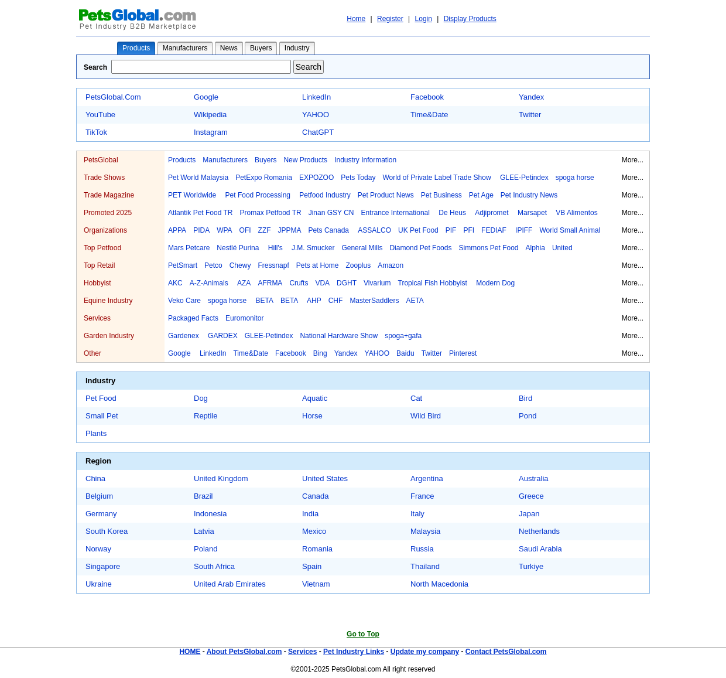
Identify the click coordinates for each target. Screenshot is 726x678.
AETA (414, 301)
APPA (177, 230)
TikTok (96, 132)
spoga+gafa (403, 336)
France (422, 496)
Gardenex (184, 336)
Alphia (535, 248)
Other (92, 353)
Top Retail (99, 265)
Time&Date (429, 114)
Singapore (102, 566)
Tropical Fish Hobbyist (434, 283)
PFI (468, 230)
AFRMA (270, 283)
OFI (245, 230)
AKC (175, 283)
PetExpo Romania (263, 177)
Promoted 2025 (108, 213)
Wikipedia (210, 114)
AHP (314, 301)
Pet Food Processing (259, 195)
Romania (317, 548)
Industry (297, 48)
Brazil (203, 496)
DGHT (347, 283)
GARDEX (223, 336)
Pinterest (463, 353)
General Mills (361, 248)
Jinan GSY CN (331, 213)
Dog (201, 398)
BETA (264, 301)
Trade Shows (104, 177)
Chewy (240, 265)
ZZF (264, 230)
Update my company (425, 652)
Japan (529, 513)
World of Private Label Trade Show (437, 177)
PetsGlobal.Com (113, 97)
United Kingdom (221, 478)
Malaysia (425, 531)
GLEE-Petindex (524, 177)
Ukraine (98, 584)
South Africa (214, 566)
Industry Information (365, 160)
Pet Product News (386, 195)
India (310, 513)
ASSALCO (374, 230)
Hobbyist (97, 283)
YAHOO (315, 114)
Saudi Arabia (540, 548)
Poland (205, 548)
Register (390, 19)
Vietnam (316, 584)
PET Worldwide (193, 195)
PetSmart (182, 265)
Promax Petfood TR (271, 213)
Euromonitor (244, 318)
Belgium (99, 496)
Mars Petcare (189, 248)
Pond (527, 415)
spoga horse (575, 177)
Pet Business (441, 195)
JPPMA (290, 230)
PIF (451, 230)
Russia (422, 548)
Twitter (530, 114)
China (95, 478)
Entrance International (396, 213)
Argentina (426, 478)
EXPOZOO (316, 177)
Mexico (314, 531)
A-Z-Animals (210, 283)
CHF (335, 301)
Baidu (405, 353)
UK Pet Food (418, 230)
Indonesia (210, 513)
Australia (534, 478)
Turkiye (531, 566)
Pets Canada (330, 230)
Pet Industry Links (353, 652)
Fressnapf (273, 265)
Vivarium (377, 283)
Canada (315, 496)
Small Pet (101, 415)
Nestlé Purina (239, 248)
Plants (96, 433)
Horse (312, 415)
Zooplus (358, 265)
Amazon (390, 265)
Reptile (205, 415)
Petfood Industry (324, 195)
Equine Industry (108, 301)
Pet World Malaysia (198, 177)
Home (356, 19)
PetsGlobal (101, 160)
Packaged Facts (193, 318)
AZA (244, 283)
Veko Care (184, 301)
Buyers (261, 48)
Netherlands (539, 531)
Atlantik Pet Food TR (200, 213)
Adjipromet (493, 213)
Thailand (425, 566)
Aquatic (314, 398)
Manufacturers (185, 48)
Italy (417, 513)
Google (206, 97)
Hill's (276, 248)
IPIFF (523, 230)
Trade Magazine (109, 195)
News (229, 48)
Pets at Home (317, 265)
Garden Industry (109, 336)
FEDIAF (494, 230)
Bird (525, 398)
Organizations (105, 230)
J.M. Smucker (313, 248)
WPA (224, 230)
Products (136, 48)
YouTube (100, 114)
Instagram (211, 132)
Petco (213, 265)
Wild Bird (425, 415)
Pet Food (101, 398)
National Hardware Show (339, 336)
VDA (322, 283)
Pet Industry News (529, 195)
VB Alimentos (576, 213)
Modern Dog (495, 283)
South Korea (106, 531)
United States (325, 478)
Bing (320, 353)
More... (632, 160)
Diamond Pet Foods (420, 248)
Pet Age (481, 195)
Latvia (204, 531)
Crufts (298, 283)
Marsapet (533, 213)
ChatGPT (318, 132)
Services (97, 318)
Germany (101, 513)
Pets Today (358, 177)
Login (423, 19)
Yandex (531, 97)
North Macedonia (439, 584)
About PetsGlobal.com (244, 652)
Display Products (470, 19)
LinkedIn (316, 97)
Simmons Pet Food (488, 248)
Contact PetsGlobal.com (506, 652)
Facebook (427, 97)
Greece (531, 496)
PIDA (201, 230)
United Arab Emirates (230, 584)
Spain (311, 566)
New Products (305, 160)
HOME (189, 652)
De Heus (453, 213)
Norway (98, 548)
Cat (416, 398)
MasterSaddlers (374, 301)
